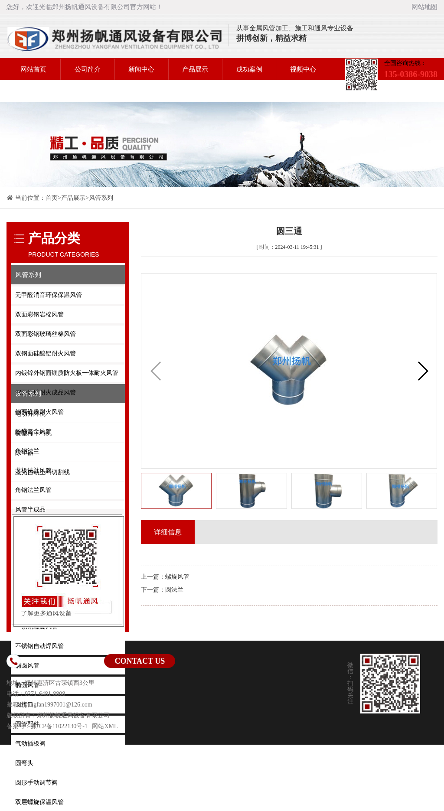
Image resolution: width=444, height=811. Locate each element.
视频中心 (303, 69)
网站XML (105, 726)
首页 (52, 198)
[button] (422, 371)
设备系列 (28, 393)
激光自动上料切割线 (42, 472)
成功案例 (249, 69)
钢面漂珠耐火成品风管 (45, 392)
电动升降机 (30, 413)
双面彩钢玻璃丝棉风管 (45, 334)
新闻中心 (141, 69)
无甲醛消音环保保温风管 (48, 295)
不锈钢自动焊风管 (39, 646)
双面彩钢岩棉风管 (39, 314)
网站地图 (424, 6)
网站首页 (33, 69)
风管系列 (101, 198)
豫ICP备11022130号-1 (59, 726)
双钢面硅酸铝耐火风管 (45, 353)
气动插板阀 (30, 743)
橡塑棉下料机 (33, 433)
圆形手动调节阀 (36, 782)
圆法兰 (174, 589)
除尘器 (24, 452)
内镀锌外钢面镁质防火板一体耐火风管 (66, 373)
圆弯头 (24, 763)
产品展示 (195, 69)
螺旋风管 (177, 576)
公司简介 (88, 69)
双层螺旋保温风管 (39, 802)
